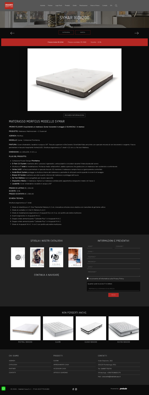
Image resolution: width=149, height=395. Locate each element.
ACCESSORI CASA (59, 369)
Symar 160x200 (91, 22)
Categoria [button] (66, 32)
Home (55, 22)
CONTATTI (12, 373)
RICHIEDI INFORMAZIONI (74, 115)
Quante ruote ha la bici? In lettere (100, 284)
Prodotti (67, 5)
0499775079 (106, 369)
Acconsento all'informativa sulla (106, 279)
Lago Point (58, 5)
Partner (50, 5)
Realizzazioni (84, 5)
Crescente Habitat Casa (67, 22)
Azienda (42, 5)
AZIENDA (12, 361)
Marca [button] (82, 32)
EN (111, 5)
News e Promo (94, 5)
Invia (113, 295)
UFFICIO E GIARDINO (60, 373)
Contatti (104, 5)
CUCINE (56, 361)
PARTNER (12, 369)
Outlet (75, 5)
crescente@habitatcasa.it (111, 377)
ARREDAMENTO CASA (61, 365)
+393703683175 (114, 373)
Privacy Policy (118, 279)
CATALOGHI (13, 365)
